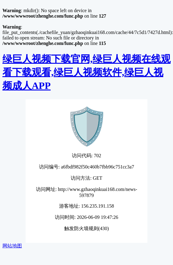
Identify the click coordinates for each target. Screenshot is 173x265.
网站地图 (12, 245)
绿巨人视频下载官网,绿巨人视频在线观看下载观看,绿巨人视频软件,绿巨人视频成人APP (86, 72)
